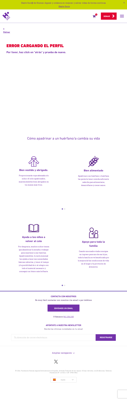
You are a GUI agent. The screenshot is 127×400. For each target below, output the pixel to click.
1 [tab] (62, 209)
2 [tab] (64, 209)
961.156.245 (68, 317)
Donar (107, 16)
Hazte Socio (64, 6)
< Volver (6, 30)
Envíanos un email (63, 308)
